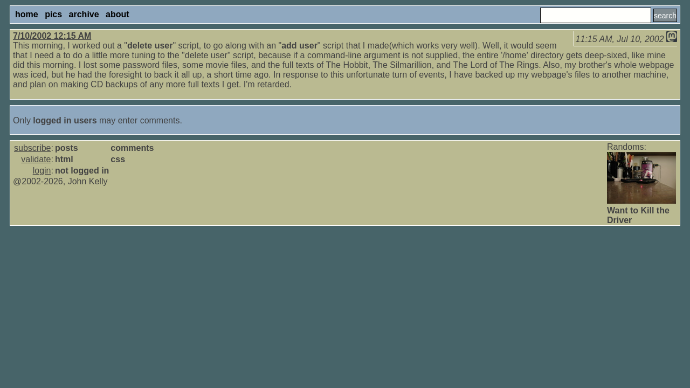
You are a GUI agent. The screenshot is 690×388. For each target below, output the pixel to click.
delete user (149, 45)
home (26, 14)
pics (53, 14)
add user (299, 45)
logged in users (64, 120)
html (64, 159)
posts (66, 148)
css (118, 159)
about (117, 14)
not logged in (82, 170)
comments (132, 148)
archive (84, 14)
